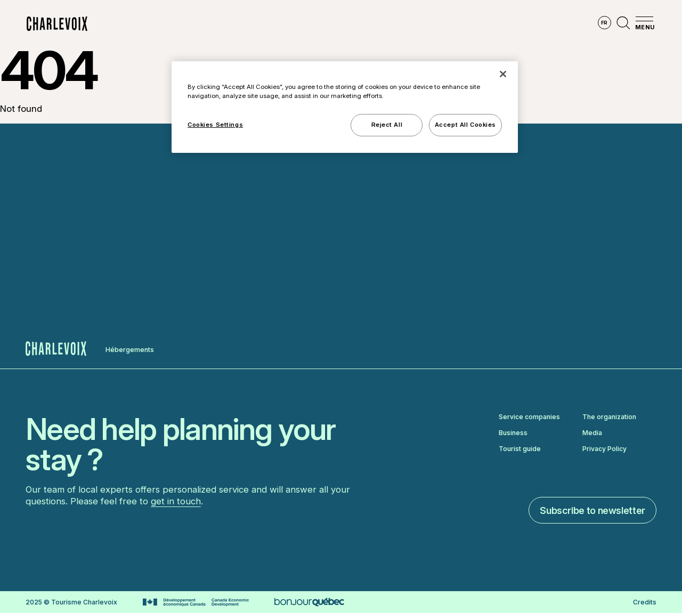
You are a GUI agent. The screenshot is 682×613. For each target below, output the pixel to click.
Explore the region (214, 24)
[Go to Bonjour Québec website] (309, 602)
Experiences (400, 24)
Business (513, 433)
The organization (609, 417)
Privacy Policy (604, 449)
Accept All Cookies (465, 124)
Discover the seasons (314, 24)
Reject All (387, 124)
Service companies (529, 417)
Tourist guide (520, 449)
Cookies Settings (215, 124)
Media (592, 433)
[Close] (503, 74)
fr (604, 23)
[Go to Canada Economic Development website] (196, 602)
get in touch (176, 501)
